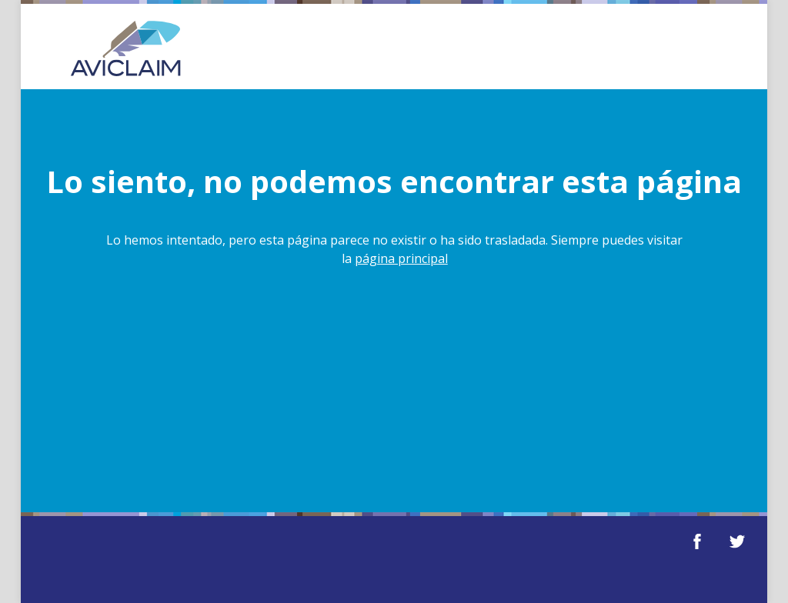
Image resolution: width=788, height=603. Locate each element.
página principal (401, 258)
